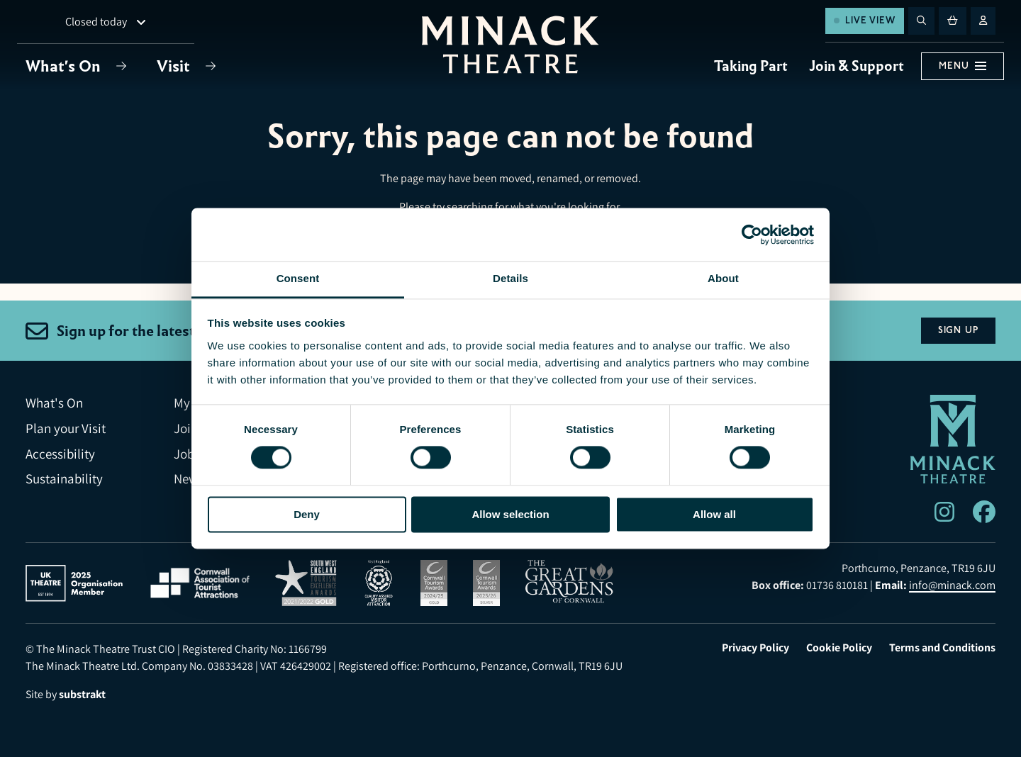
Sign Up (958, 330)
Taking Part (751, 66)
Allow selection (510, 514)
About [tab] (723, 278)
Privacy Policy (755, 648)
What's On (65, 66)
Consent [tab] (298, 278)
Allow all (714, 514)
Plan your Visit (66, 428)
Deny (307, 514)
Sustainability (64, 479)
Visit (175, 66)
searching (470, 206)
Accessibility (60, 454)
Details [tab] (510, 278)
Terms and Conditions (942, 648)
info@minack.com (952, 585)
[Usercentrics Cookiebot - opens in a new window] (752, 234)
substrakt (82, 694)
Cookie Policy (839, 648)
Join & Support (856, 66)
